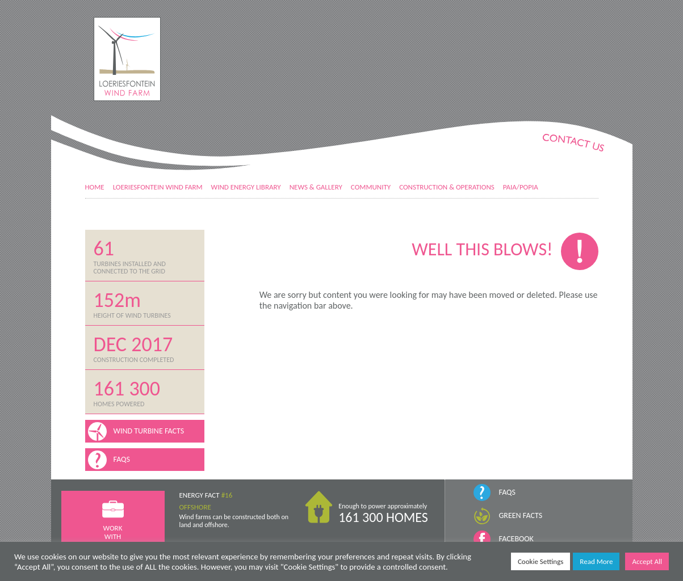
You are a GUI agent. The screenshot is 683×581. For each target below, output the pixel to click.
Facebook (516, 539)
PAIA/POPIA (520, 187)
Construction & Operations (447, 187)
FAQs (507, 492)
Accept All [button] (647, 561)
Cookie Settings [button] (540, 561)
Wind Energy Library (246, 187)
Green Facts (521, 515)
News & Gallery (316, 187)
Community (371, 187)
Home (94, 187)
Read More (596, 561)
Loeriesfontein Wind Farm (158, 187)
